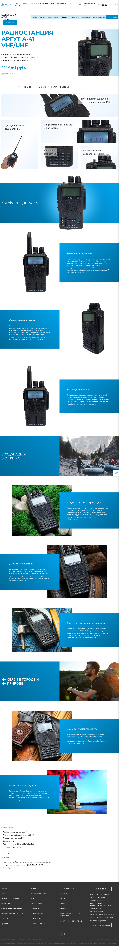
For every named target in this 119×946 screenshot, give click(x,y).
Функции (65, 17)
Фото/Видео (86, 17)
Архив (62, 903)
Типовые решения (38, 924)
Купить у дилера (112, 17)
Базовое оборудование (39, 3)
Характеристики (53, 17)
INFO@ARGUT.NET (96, 908)
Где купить (5, 924)
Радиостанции (21, 3)
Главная (4, 888)
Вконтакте (55, 934)
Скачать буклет (36, 918)
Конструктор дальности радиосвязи (70, 915)
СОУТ (62, 926)
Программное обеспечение (71, 921)
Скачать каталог (37, 913)
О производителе (67, 888)
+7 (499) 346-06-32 (96, 911)
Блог (32, 898)
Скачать (42, 17)
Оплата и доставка (38, 893)
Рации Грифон (36, 903)
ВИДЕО (62, 898)
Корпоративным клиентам (11, 908)
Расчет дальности (99, 17)
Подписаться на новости (100, 925)
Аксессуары (61, 3)
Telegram (60, 934)
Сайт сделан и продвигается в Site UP (30, 940)
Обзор (35, 17)
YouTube (64, 934)
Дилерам (4, 918)
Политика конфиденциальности (107, 940)
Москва (104, 5)
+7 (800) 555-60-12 (89, 4)
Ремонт (63, 908)
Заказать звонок (101, 889)
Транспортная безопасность (12, 913)
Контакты (34, 888)
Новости (63, 893)
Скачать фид (35, 908)
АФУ (52, 3)
